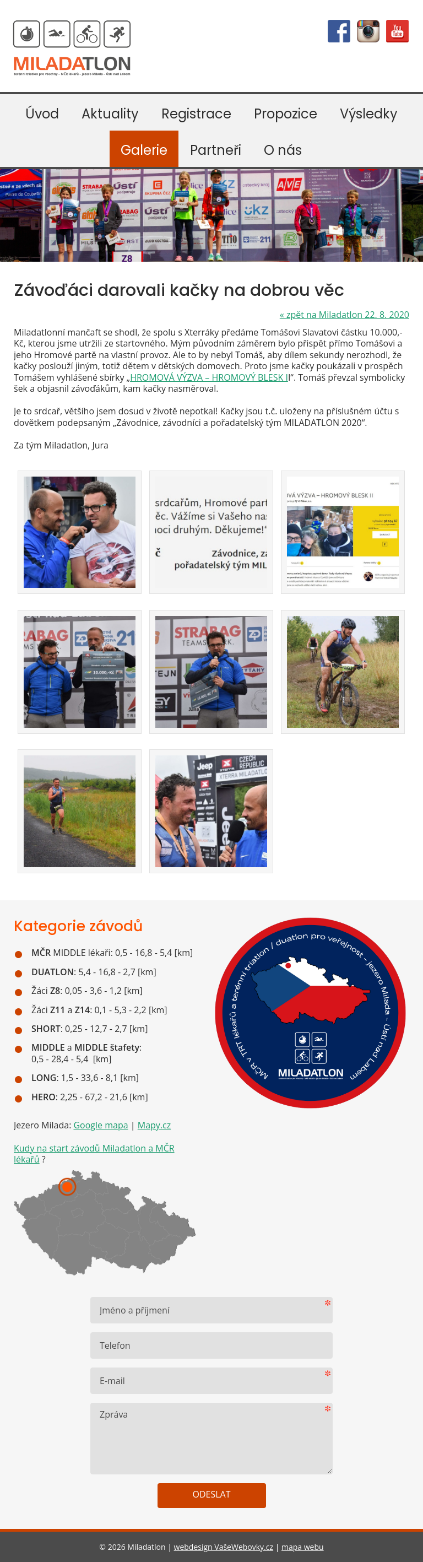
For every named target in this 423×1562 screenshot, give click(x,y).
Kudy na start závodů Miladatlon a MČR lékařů (94, 1153)
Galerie (144, 150)
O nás (283, 150)
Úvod (42, 114)
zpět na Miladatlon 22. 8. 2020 (344, 315)
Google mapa (100, 1125)
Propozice (285, 114)
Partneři (215, 150)
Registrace (196, 114)
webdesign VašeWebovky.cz (223, 1547)
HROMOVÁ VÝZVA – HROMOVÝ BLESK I (209, 377)
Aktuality (110, 114)
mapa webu (302, 1547)
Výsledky (369, 114)
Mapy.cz (154, 1125)
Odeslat (212, 1494)
